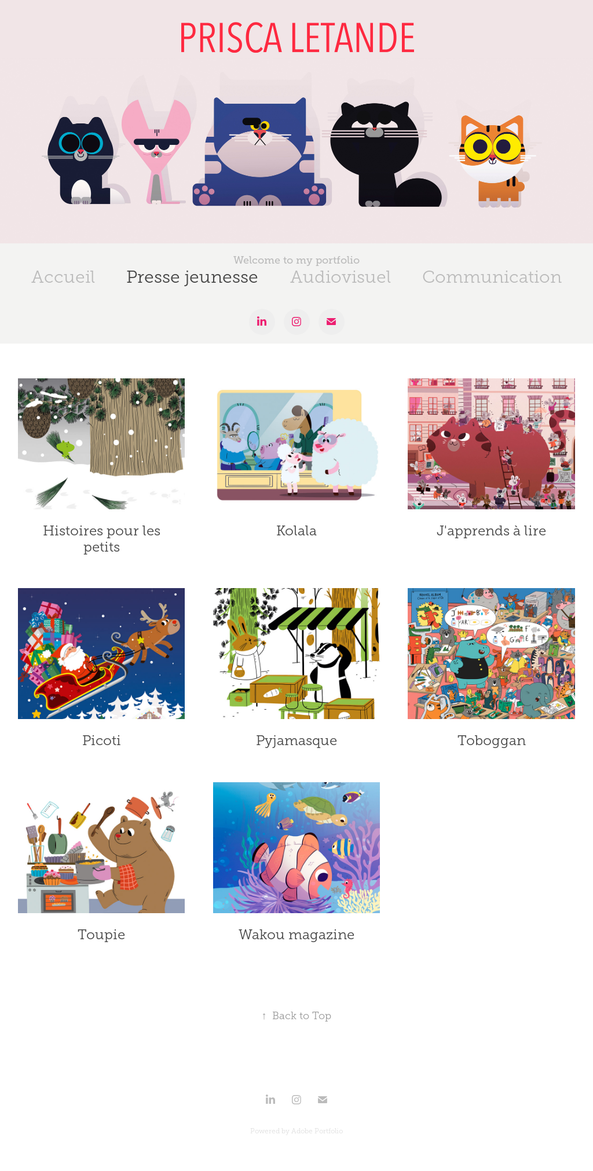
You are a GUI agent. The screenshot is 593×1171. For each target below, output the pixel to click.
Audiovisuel (340, 277)
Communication (492, 277)
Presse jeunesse (192, 277)
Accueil (63, 277)
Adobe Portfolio (317, 1131)
